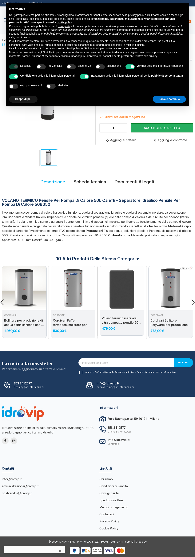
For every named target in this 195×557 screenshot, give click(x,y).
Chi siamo (106, 479)
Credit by (141, 541)
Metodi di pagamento (113, 507)
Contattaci (106, 514)
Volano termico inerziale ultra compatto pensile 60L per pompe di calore (121, 320)
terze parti (64, 26)
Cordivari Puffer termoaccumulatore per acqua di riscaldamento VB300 (70, 323)
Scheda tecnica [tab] (90, 182)
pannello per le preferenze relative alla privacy (130, 56)
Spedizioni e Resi (111, 500)
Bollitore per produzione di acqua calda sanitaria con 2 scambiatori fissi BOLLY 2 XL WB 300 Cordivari (23, 323)
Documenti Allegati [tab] (134, 182)
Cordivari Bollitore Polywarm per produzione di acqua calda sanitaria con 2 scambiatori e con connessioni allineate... (170, 323)
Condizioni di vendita (113, 486)
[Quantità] (113, 127)
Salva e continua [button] (169, 99)
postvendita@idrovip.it (17, 493)
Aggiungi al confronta (170, 140)
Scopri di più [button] (23, 99)
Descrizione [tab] (52, 182)
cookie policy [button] (64, 22)
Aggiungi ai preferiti (121, 140)
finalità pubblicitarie (31, 33)
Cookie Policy (108, 528)
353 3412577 (23, 383)
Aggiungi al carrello (162, 128)
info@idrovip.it (108, 383)
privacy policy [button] (136, 15)
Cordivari (10, 315)
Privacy (119, 372)
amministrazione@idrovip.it (20, 486)
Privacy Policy (109, 521)
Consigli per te (109, 493)
